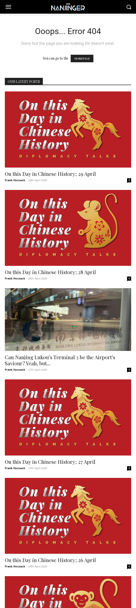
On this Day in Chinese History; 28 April (50, 271)
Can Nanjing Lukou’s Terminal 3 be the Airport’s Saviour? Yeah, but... (60, 360)
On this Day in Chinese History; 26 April (50, 559)
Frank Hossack (15, 180)
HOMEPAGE (82, 58)
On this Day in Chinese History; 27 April (50, 461)
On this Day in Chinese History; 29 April (50, 173)
